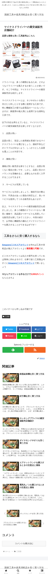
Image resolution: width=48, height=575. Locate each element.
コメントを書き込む (24, 543)
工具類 (6, 316)
